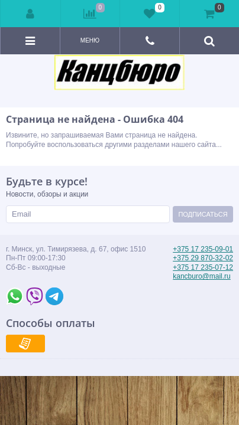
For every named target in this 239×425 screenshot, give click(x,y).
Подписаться (202, 214)
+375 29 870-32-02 (203, 258)
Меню (89, 40)
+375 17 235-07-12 (203, 267)
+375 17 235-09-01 (203, 249)
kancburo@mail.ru (202, 276)
